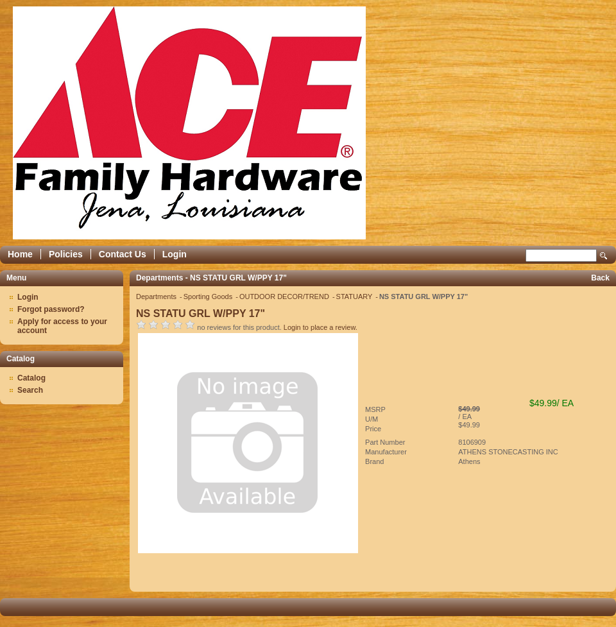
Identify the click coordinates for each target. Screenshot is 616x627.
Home (20, 254)
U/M (371, 419)
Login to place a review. (320, 327)
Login (174, 254)
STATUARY (355, 296)
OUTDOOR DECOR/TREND (285, 296)
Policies (66, 254)
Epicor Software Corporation (189, 122)
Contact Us (122, 254)
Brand (374, 461)
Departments (157, 296)
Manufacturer (386, 452)
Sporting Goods (209, 296)
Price (373, 429)
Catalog (31, 378)
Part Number (385, 442)
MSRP (375, 409)
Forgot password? (51, 309)
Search (604, 255)
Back (600, 277)
